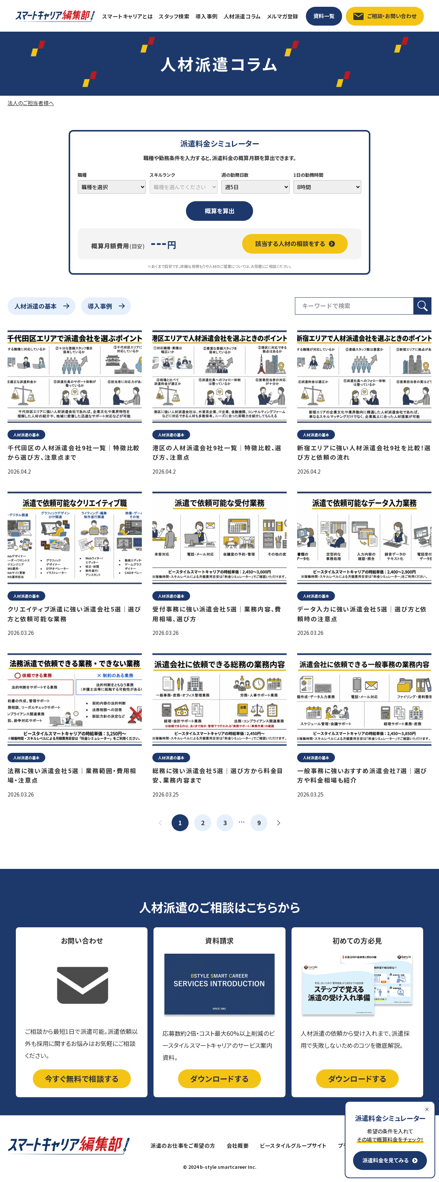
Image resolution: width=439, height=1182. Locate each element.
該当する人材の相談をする (295, 243)
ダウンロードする (219, 1078)
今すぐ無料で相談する (82, 1078)
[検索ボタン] (422, 306)
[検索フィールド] (354, 306)
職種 (82, 174)
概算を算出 (220, 210)
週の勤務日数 (235, 174)
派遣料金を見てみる (390, 1160)
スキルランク (162, 174)
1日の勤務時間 (308, 174)
